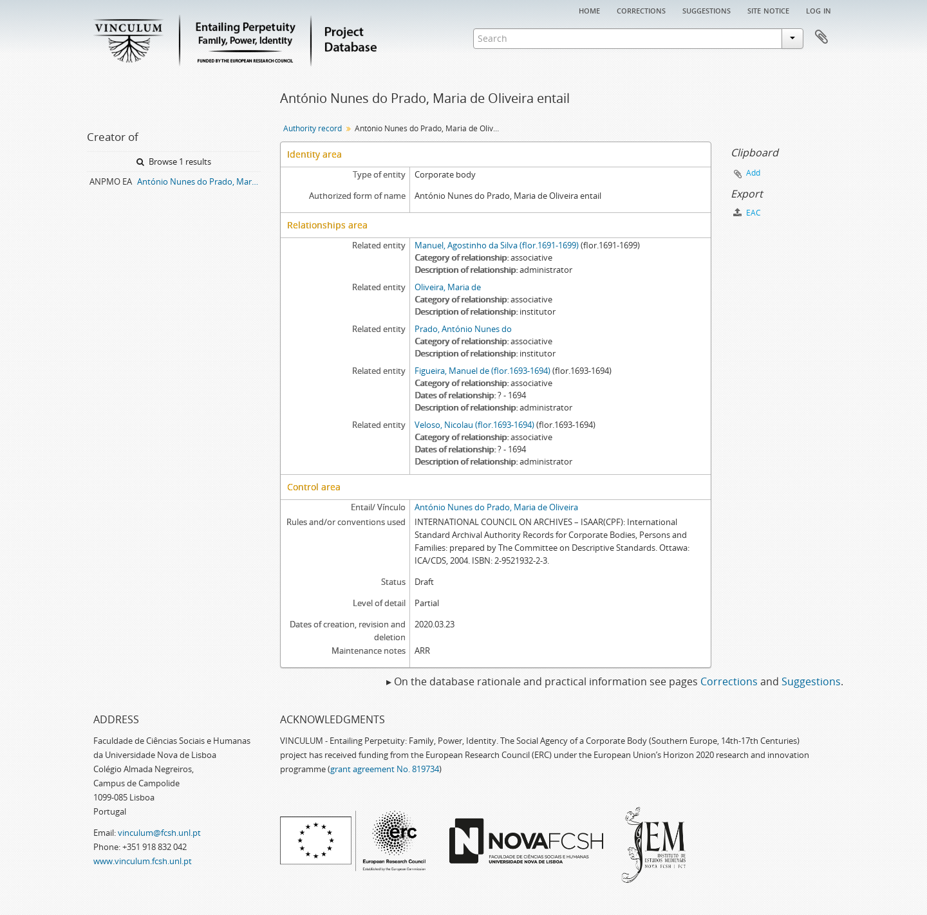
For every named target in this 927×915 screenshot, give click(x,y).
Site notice (768, 10)
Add (753, 172)
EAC (747, 212)
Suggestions (706, 10)
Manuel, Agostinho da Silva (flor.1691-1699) (497, 245)
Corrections (641, 10)
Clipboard (821, 37)
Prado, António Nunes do (463, 329)
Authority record (312, 128)
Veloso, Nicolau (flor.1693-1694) (474, 424)
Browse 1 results (173, 161)
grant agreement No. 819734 (384, 769)
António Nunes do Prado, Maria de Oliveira (496, 507)
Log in (818, 10)
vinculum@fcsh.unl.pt (159, 832)
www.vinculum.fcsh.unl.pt (142, 861)
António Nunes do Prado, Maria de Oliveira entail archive (199, 181)
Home (589, 10)
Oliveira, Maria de (448, 287)
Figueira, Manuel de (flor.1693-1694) (482, 370)
